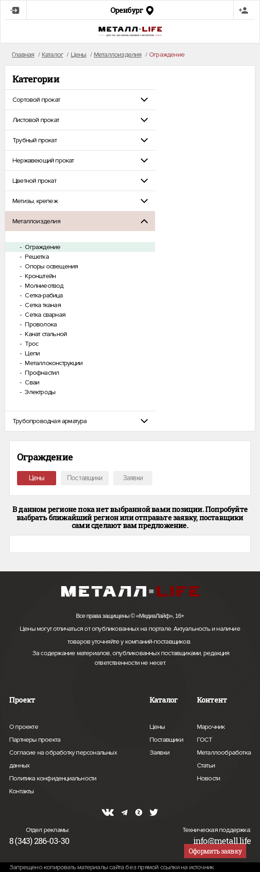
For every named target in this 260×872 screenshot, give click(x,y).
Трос (30, 344)
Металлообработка (224, 751)
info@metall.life (222, 840)
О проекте (23, 727)
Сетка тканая (42, 305)
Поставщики (84, 478)
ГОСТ (205, 738)
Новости (208, 777)
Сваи (31, 382)
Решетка (36, 257)
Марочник (211, 726)
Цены (37, 478)
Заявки (133, 478)
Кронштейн (39, 276)
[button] (80, 100)
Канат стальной (45, 334)
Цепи (31, 353)
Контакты (21, 790)
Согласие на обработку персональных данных (63, 760)
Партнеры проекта (34, 739)
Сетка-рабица (43, 295)
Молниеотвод (43, 286)
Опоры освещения (50, 266)
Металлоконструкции (52, 363)
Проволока (40, 324)
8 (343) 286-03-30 (39, 840)
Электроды (39, 392)
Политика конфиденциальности (52, 778)
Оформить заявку (215, 851)
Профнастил (41, 373)
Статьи (206, 764)
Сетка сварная (44, 315)
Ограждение (41, 247)
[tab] (80, 100)
